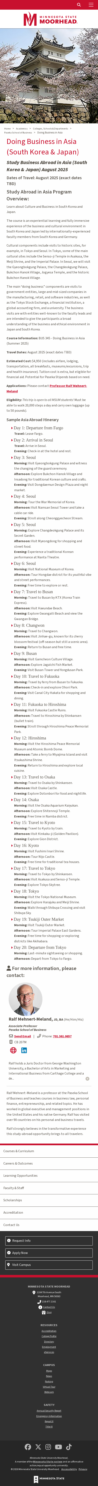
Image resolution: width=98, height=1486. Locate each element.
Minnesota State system (47, 1462)
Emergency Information (49, 1416)
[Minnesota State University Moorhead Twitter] (38, 1447)
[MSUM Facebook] (28, 1447)
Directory (49, 1342)
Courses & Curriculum (18, 1151)
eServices (49, 1352)
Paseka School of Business (18, 132)
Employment (49, 1347)
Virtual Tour (49, 1387)
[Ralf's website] (13, 1051)
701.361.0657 (62, 1036)
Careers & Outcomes (18, 1163)
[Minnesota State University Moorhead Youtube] (58, 1447)
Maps (49, 1371)
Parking (49, 1381)
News (49, 1376)
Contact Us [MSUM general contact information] (49, 1307)
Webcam (49, 1392)
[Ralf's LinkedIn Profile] (24, 1051)
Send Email (22, 1036)
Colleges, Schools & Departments (50, 129)
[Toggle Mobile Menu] (91, 5)
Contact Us (11, 1225)
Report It (49, 1421)
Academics (21, 129)
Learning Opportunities (20, 1175)
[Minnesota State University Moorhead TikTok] (69, 1447)
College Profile (49, 1336)
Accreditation (13, 1212)
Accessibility (69, 1469)
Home (7, 129)
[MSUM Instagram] (48, 1447)
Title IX (49, 1427)
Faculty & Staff (13, 1188)
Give (49, 1312)
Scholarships (12, 1200)
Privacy (83, 1469)
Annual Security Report (49, 1411)
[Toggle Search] (79, 5)
